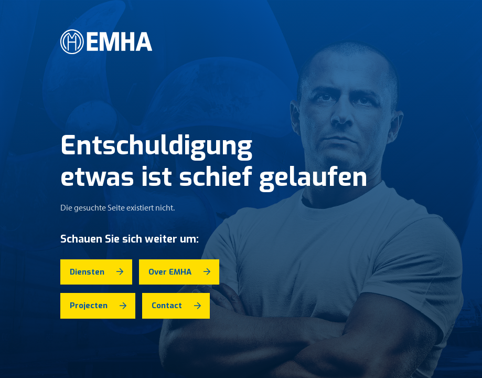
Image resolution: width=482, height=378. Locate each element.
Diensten (87, 272)
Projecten (89, 305)
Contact (167, 305)
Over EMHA (169, 272)
